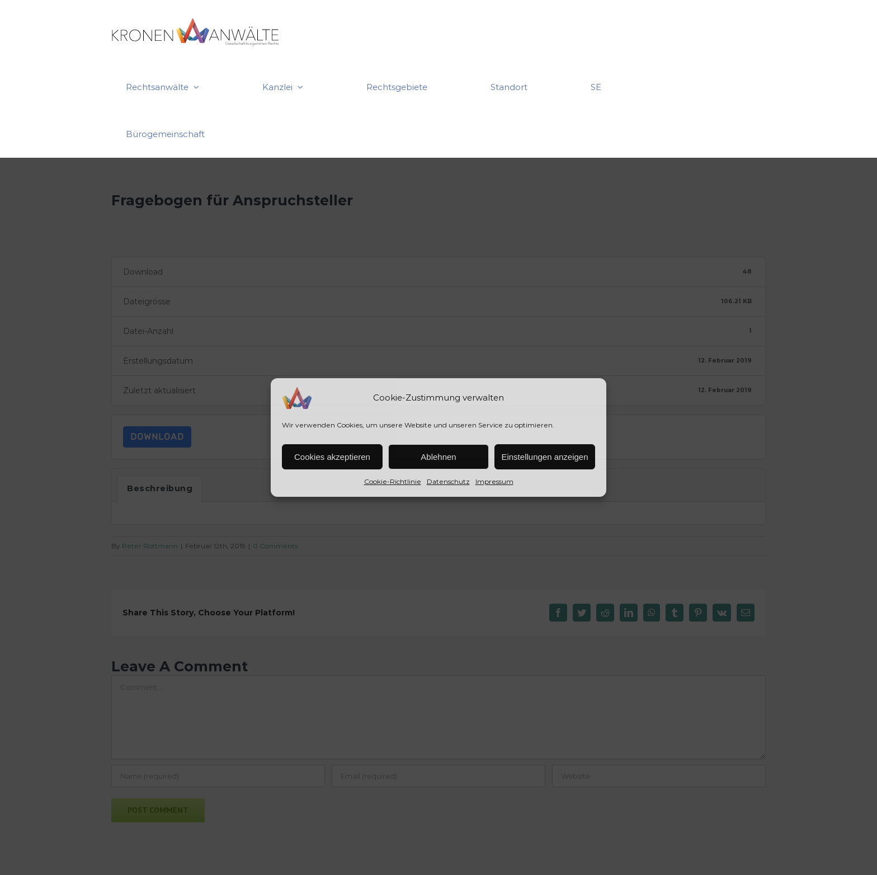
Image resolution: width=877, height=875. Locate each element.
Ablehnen (438, 457)
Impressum (494, 481)
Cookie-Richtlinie (392, 481)
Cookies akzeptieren (332, 457)
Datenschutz (448, 481)
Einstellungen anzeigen (544, 457)
